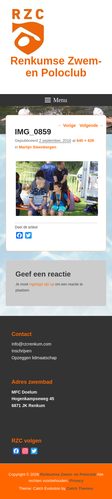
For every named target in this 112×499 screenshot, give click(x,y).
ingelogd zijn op (41, 284)
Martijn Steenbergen (37, 147)
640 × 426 (85, 140)
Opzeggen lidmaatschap (34, 357)
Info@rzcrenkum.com (31, 344)
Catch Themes (80, 488)
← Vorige (67, 125)
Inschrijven (22, 350)
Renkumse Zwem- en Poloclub (56, 67)
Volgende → (91, 125)
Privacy (76, 480)
